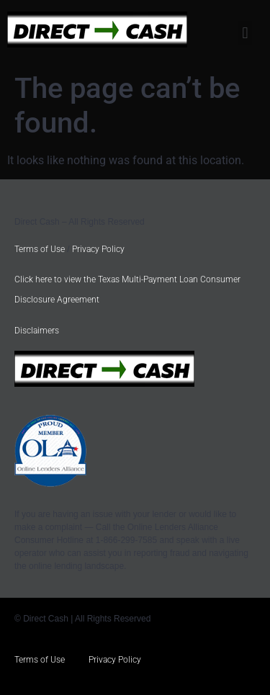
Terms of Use (39, 249)
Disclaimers (36, 331)
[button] (245, 33)
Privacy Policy (98, 249)
